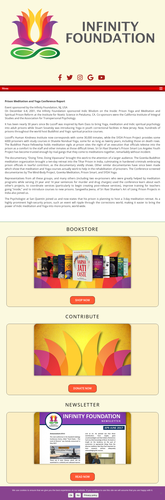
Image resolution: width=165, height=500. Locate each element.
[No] (161, 493)
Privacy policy (90, 495)
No (78, 495)
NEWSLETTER (82, 404)
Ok (70, 495)
